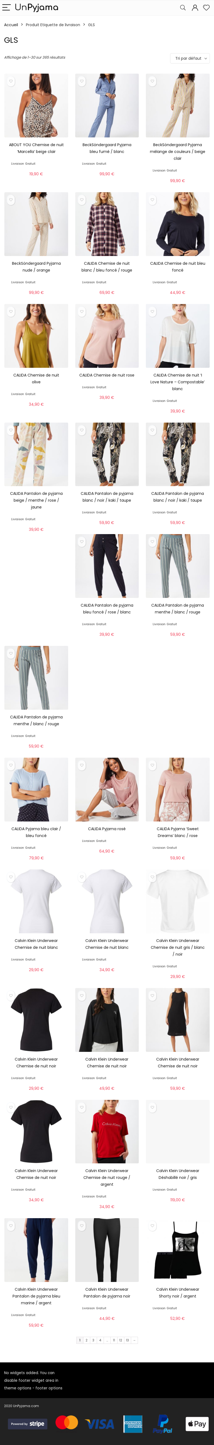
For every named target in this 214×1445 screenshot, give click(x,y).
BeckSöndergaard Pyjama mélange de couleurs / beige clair (177, 151)
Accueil (11, 25)
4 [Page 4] (100, 1340)
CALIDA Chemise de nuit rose (106, 375)
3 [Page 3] (93, 1340)
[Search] (182, 8)
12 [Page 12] (120, 1340)
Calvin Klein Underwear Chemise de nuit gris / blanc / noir (178, 947)
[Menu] (6, 8)
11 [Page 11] (114, 1340)
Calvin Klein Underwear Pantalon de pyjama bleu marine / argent (36, 1296)
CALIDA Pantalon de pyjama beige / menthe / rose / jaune (36, 500)
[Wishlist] (206, 7)
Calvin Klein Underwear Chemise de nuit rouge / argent (106, 1177)
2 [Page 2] (87, 1340)
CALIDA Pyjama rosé (107, 829)
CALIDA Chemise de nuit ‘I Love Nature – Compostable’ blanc (177, 382)
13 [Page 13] (127, 1340)
